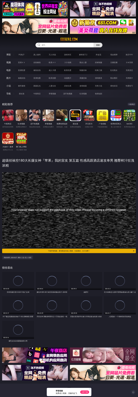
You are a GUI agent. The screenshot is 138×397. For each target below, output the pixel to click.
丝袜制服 (98, 62)
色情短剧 (98, 93)
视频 (8, 62)
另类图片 (129, 78)
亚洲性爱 (21, 70)
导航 (8, 93)
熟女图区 (113, 78)
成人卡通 (52, 70)
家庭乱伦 (37, 86)
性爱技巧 (129, 86)
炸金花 (98, 54)
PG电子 (22, 54)
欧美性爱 (67, 70)
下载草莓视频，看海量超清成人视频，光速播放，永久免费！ (91, 251)
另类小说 (98, 86)
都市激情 (21, 86)
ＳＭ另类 (129, 62)
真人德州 (37, 54)
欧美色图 (52, 78)
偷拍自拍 (37, 70)
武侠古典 (67, 86)
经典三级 (98, 70)
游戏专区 (67, 54)
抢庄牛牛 (129, 54)
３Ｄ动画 (67, 62)
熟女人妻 (83, 62)
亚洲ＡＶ (21, 62)
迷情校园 (83, 86)
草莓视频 (52, 93)
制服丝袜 (83, 70)
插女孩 (21, 93)
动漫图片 (67, 78)
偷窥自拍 (21, 78)
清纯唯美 (98, 78)
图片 (8, 77)
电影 (8, 70)
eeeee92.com (69, 39)
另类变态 (129, 70)
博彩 (8, 54)
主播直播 (113, 62)
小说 (8, 85)
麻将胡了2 (83, 54)
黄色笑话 (113, 86)
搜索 (98, 45)
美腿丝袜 (83, 78)
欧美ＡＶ (52, 62)
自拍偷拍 (37, 62)
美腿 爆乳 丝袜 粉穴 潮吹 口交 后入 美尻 (17, 257)
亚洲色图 (37, 78)
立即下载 (85, 392)
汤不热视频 (67, 93)
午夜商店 (37, 93)
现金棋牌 (113, 54)
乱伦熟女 (113, 70)
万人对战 (52, 54)
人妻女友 (52, 86)
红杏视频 (83, 93)
